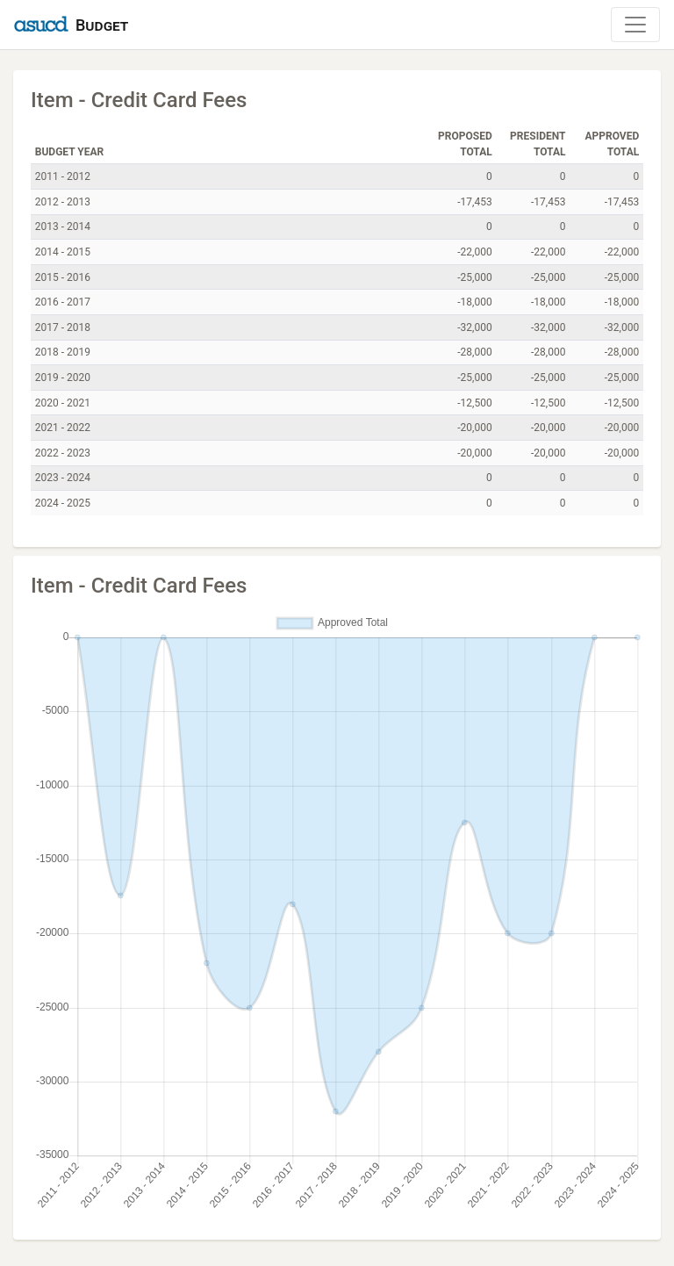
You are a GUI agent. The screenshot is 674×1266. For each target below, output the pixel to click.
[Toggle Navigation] (635, 24)
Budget (101, 25)
